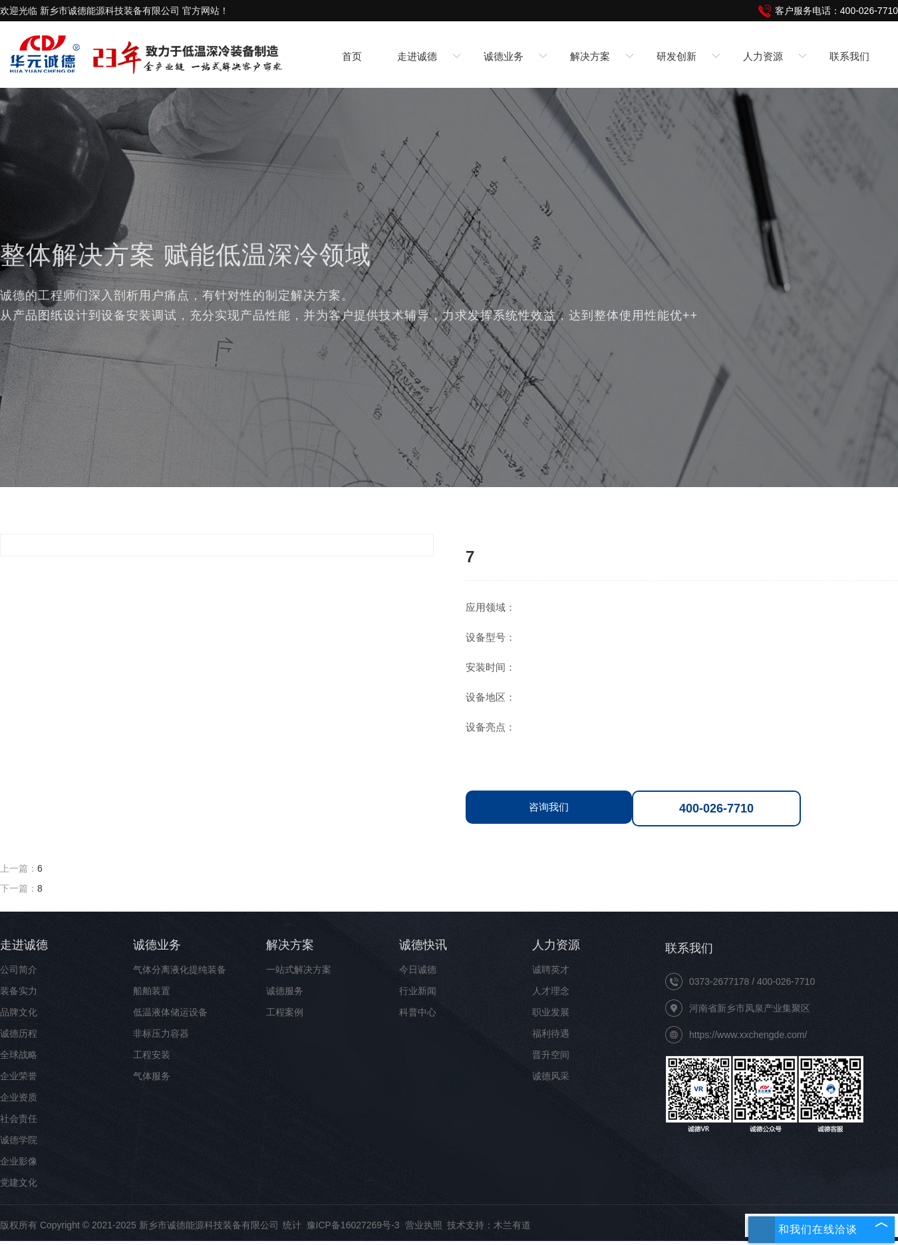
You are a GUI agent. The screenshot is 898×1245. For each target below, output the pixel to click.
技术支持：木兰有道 (489, 1225)
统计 (292, 1225)
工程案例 (284, 1012)
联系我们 (849, 56)
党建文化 (18, 1182)
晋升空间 (550, 1054)
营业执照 (423, 1225)
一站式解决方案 (298, 969)
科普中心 (417, 1012)
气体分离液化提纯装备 (179, 969)
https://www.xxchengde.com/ (748, 1034)
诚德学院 (18, 1140)
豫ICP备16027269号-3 (353, 1225)
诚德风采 (550, 1076)
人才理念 (550, 990)
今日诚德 (417, 969)
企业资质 (18, 1097)
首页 (352, 56)
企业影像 (18, 1161)
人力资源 (556, 945)
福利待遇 (550, 1033)
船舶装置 (151, 990)
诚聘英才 (550, 969)
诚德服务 (284, 990)
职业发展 (550, 1012)
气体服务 (151, 1076)
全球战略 (18, 1054)
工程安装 (151, 1054)
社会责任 (18, 1118)
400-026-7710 (716, 808)
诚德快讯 (423, 945)
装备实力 (18, 990)
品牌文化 (18, 1012)
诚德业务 (157, 945)
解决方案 (290, 945)
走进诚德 (24, 945)
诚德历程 (18, 1033)
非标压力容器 (161, 1033)
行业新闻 (417, 990)
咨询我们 (549, 806)
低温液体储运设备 (170, 1012)
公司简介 (18, 969)
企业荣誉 (18, 1076)
